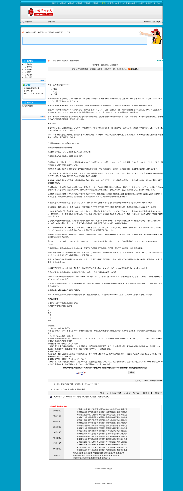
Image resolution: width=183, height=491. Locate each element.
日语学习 (28, 67)
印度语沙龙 (77, 458)
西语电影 (116, 428)
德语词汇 (87, 420)
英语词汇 (87, 415)
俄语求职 (94, 450)
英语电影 (116, 417)
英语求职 (94, 417)
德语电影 (116, 423)
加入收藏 (127, 393)
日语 (55, 94)
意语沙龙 (119, 3)
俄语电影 (116, 450)
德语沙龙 (79, 3)
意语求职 (94, 434)
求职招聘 (28, 75)
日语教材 (116, 442)
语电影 (117, 412)
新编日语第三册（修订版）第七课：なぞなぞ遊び (80, 384)
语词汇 (88, 409)
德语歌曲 (109, 423)
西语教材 (116, 426)
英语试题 (124, 415)
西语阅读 (102, 426)
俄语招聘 (102, 450)
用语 (96, 431)
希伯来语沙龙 (105, 458)
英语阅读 (102, 415)
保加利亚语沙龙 (109, 453)
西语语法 (80, 426)
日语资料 (28, 70)
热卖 (158, 3)
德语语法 (80, 420)
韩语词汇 (87, 437)
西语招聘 (102, 428)
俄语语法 (80, 447)
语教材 (117, 409)
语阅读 (103, 409)
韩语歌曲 (109, 439)
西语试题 (124, 426)
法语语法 (80, 409)
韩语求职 (94, 439)
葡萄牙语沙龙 (78, 453)
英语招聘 (102, 417)
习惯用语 (94, 415)
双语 (55, 89)
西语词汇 (87, 426)
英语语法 (80, 415)
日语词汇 (60, 32)
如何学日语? (28, 91)
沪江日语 (93, 69)
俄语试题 (124, 447)
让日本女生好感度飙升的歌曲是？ (74, 389)
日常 (93, 431)
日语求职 (94, 445)
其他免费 (28, 77)
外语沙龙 (41, 32)
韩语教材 (116, 437)
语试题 (124, 409)
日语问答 (28, 64)
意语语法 (80, 431)
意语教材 (116, 431)
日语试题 (124, 442)
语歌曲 (110, 412)
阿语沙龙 (151, 3)
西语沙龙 (87, 3)
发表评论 (116, 393)
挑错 (49, 320)
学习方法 (109, 409)
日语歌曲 (109, 445)
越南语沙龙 (95, 458)
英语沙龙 (71, 3)
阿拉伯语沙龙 (98, 453)
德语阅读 (102, 420)
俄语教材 (116, 447)
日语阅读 (102, 442)
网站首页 (54, 3)
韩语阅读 (102, 437)
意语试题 (124, 431)
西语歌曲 (109, 428)
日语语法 (80, 442)
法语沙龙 (63, 3)
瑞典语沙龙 (88, 453)
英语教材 (116, 415)
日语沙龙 (103, 3)
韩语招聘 (102, 439)
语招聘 (103, 412)
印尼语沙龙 (86, 458)
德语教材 (116, 420)
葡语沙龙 (135, 3)
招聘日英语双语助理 (31, 88)
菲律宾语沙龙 (87, 455)
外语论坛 (127, 3)
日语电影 (116, 445)
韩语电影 (116, 439)
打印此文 (147, 393)
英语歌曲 (109, 417)
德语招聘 (102, 423)
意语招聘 (102, 434)
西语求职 (94, 428)
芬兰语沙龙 (97, 455)
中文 (55, 92)
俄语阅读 (102, 447)
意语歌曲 (109, 434)
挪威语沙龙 (115, 455)
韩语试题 (124, 437)
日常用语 (94, 409)
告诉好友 (137, 393)
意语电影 (116, 434)
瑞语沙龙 (143, 3)
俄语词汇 (87, 447)
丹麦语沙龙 (77, 455)
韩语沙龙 (95, 3)
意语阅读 (102, 431)
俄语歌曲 (109, 450)
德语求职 (94, 423)
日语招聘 (102, 445)
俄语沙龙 (111, 3)
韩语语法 (80, 437)
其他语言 (56, 455)
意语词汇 (87, 431)
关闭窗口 (157, 393)
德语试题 (124, 420)
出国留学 (28, 72)
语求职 (95, 412)
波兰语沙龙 (120, 453)
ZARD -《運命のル (35, 93)
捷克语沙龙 (106, 455)
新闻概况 (80, 412)
